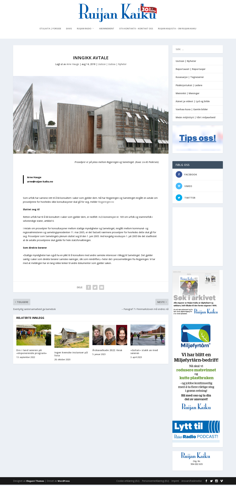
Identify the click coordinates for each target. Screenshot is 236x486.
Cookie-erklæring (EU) (127, 482)
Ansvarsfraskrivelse (191, 482)
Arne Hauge (73, 65)
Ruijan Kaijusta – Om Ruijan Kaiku (177, 29)
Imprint (175, 482)
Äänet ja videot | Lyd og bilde (193, 102)
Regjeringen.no (106, 203)
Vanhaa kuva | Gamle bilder (192, 110)
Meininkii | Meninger (187, 94)
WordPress (64, 482)
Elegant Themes (35, 482)
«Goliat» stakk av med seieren (144, 353)
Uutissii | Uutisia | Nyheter (112, 65)
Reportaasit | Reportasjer (191, 70)
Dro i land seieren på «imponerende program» (31, 353)
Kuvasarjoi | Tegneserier (190, 78)
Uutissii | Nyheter (186, 62)
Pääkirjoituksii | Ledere (189, 86)
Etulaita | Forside (50, 29)
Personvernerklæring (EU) (155, 482)
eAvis (69, 29)
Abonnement (106, 29)
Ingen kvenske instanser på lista (71, 355)
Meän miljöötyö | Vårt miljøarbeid (195, 118)
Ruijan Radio (84, 29)
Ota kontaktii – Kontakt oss (136, 29)
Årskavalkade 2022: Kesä (107, 351)
